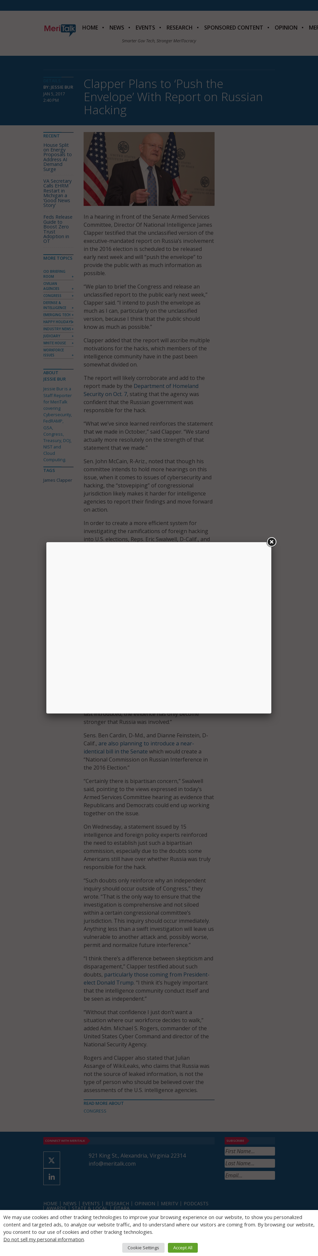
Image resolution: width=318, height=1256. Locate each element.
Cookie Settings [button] (143, 1248)
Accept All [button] (182, 1248)
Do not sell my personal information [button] (43, 1239)
